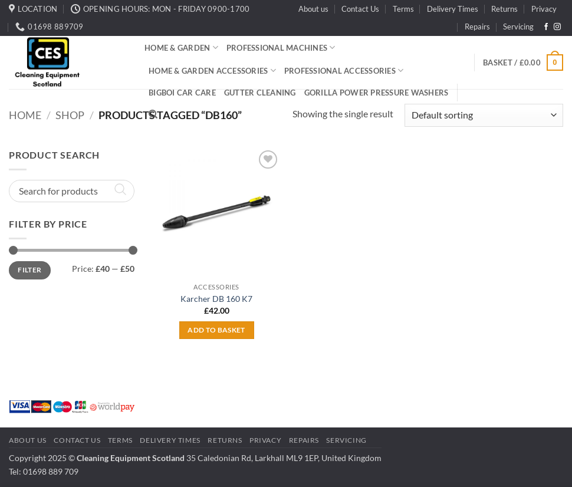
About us (313, 9)
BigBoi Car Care (182, 92)
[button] (523, 62)
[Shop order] (484, 115)
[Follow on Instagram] (557, 27)
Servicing (518, 26)
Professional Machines (281, 47)
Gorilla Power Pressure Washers (376, 92)
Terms (403, 9)
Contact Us (360, 9)
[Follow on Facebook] (546, 27)
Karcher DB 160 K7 (216, 299)
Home (25, 114)
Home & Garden (181, 47)
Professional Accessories (344, 70)
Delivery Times (452, 9)
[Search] (153, 114)
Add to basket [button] (216, 330)
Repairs (477, 26)
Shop (69, 114)
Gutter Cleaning (260, 92)
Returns (504, 9)
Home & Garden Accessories (212, 70)
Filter (29, 269)
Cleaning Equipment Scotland (131, 458)
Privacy (544, 9)
